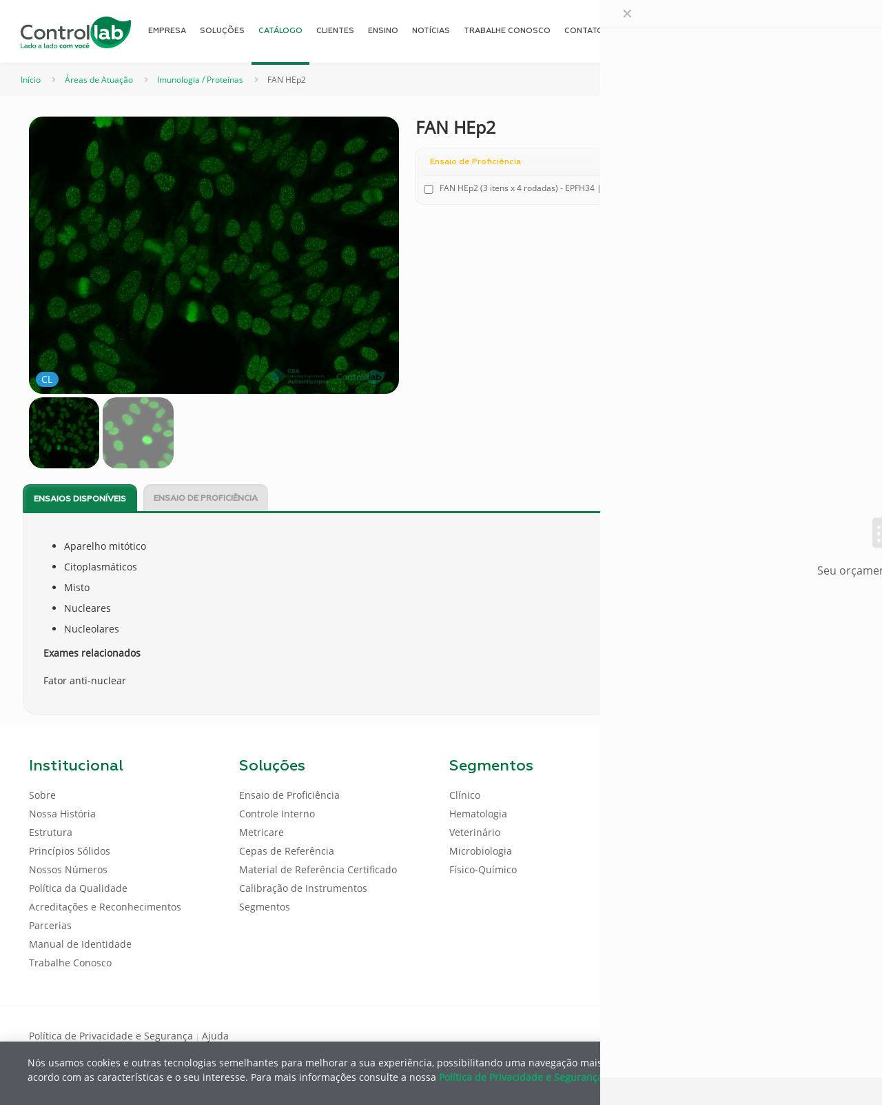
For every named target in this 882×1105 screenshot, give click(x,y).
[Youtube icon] (808, 1035)
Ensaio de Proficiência (206, 499)
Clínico (464, 795)
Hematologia (478, 813)
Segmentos (264, 906)
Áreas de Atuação (99, 80)
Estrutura (50, 832)
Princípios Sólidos (69, 850)
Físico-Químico (483, 869)
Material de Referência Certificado (318, 869)
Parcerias (50, 925)
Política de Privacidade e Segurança (111, 1035)
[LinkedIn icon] (786, 1035)
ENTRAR (821, 30)
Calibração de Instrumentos (303, 888)
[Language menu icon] (761, 31)
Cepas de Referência (286, 850)
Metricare (261, 832)
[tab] (80, 498)
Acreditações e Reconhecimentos (105, 906)
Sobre (42, 795)
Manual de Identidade (80, 943)
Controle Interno (277, 813)
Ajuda (215, 1035)
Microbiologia (480, 850)
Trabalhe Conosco (70, 962)
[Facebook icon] (764, 1035)
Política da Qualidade (78, 888)
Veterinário (474, 832)
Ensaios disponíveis (80, 499)
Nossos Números (68, 869)
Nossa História (62, 813)
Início (31, 80)
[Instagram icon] (830, 1035)
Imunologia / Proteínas (200, 80)
